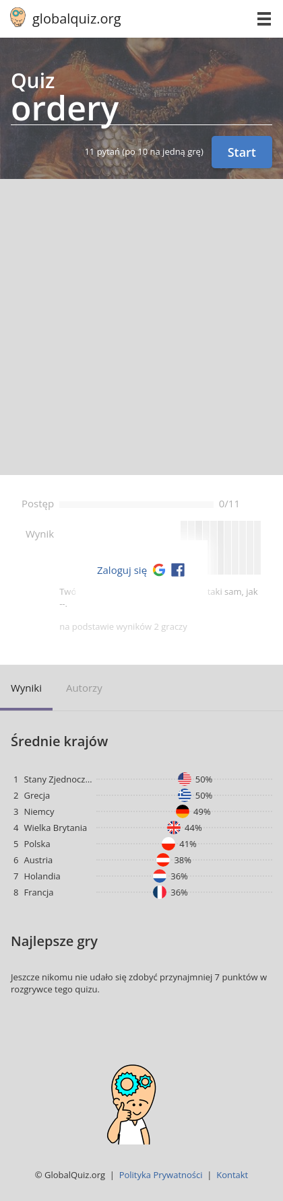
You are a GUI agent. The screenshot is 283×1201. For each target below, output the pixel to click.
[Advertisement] (141, 327)
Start (242, 152)
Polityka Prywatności (161, 1175)
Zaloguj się (122, 570)
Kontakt (232, 1175)
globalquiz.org (76, 18)
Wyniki (26, 687)
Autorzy (84, 687)
